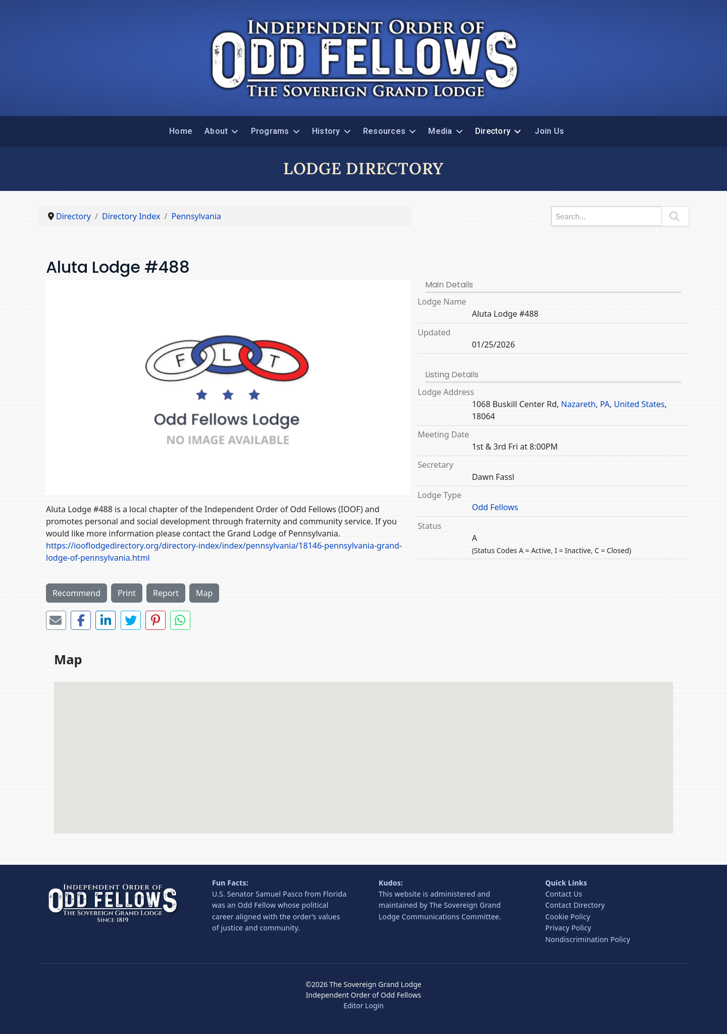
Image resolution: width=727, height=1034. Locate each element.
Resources (384, 131)
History (326, 131)
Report (166, 593)
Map (204, 593)
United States (639, 404)
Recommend (76, 593)
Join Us (549, 131)
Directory (492, 131)
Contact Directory (575, 905)
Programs (270, 131)
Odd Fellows (495, 507)
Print (127, 593)
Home (180, 131)
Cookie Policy (567, 916)
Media (440, 131)
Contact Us (563, 894)
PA (604, 404)
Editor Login (363, 1005)
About (216, 131)
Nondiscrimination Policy (587, 939)
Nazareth (578, 404)
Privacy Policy (568, 927)
